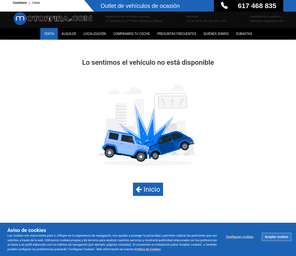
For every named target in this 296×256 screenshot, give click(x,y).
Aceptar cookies (276, 237)
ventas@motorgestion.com (266, 21)
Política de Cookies (148, 249)
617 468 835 (257, 5)
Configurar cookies (239, 237)
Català (36, 3)
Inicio (148, 189)
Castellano (20, 3)
